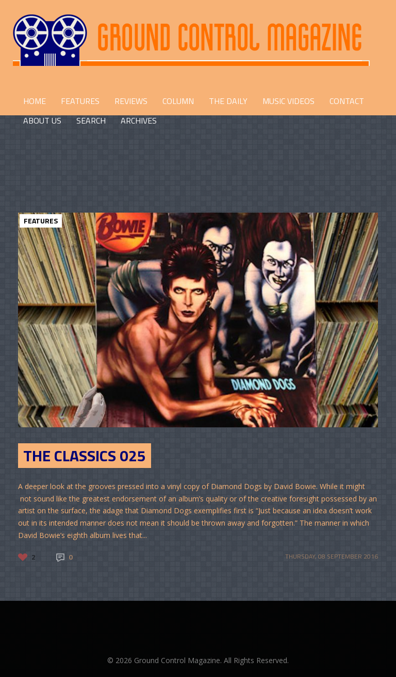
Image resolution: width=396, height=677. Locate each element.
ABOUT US (42, 120)
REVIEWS (130, 101)
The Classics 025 (84, 455)
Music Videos (288, 101)
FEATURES (80, 101)
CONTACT (346, 101)
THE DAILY (228, 101)
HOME (34, 101)
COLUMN (178, 101)
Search (91, 120)
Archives (139, 120)
